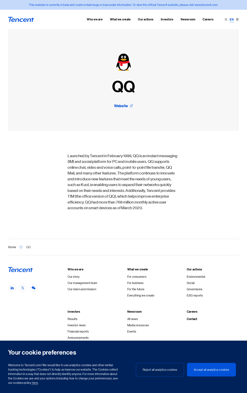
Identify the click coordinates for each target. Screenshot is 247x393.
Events (131, 331)
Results (72, 319)
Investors (74, 312)
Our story (74, 276)
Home (12, 247)
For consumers (136, 276)
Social (191, 283)
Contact (192, 319)
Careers (192, 312)
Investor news (77, 325)
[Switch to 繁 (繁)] (237, 19)
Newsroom (134, 312)
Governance (195, 289)
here (34, 383)
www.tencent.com (206, 5)
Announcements (78, 338)
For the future (136, 289)
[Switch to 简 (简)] (226, 19)
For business (135, 283)
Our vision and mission (82, 289)
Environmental (196, 276)
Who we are (75, 269)
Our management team (82, 283)
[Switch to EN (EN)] (232, 19)
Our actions (194, 269)
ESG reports (195, 295)
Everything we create (141, 295)
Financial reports (78, 331)
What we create (137, 269)
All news (132, 319)
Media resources (138, 325)
